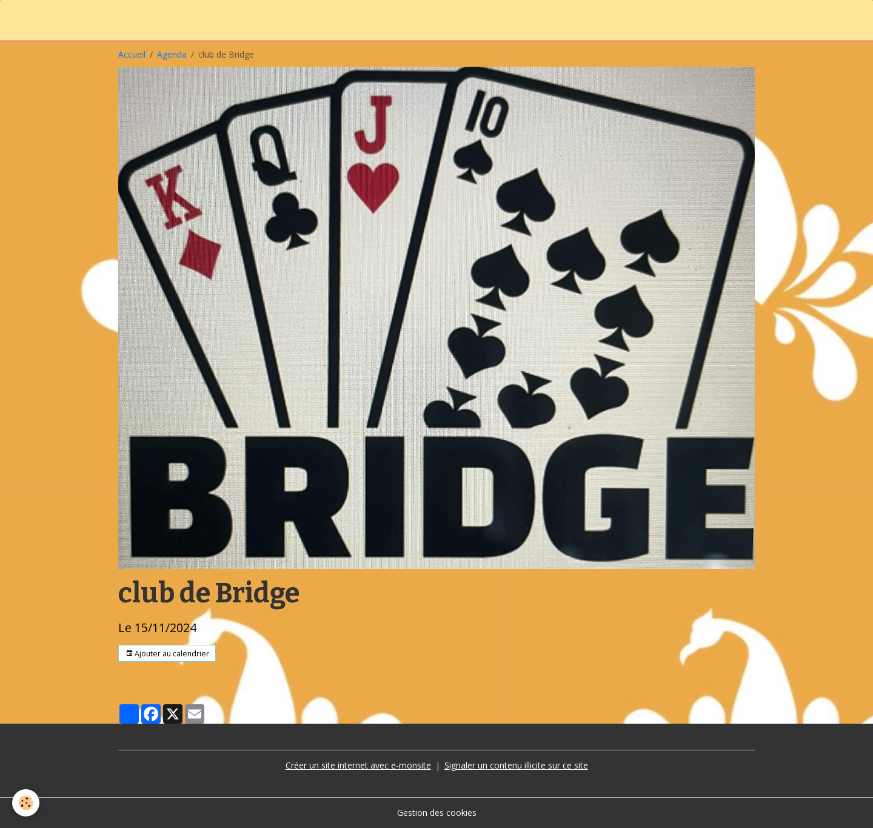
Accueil (132, 54)
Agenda (172, 54)
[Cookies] (25, 802)
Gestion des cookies (437, 812)
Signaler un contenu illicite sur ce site (516, 765)
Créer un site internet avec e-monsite (358, 765)
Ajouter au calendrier (167, 653)
